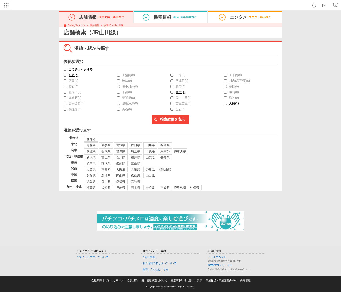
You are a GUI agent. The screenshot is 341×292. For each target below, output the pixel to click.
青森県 (91, 145)
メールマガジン (217, 256)
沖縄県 (194, 188)
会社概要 (96, 280)
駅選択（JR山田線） (115, 25)
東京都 (165, 151)
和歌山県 (165, 169)
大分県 (150, 188)
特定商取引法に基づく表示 (186, 280)
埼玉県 (135, 151)
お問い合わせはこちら (155, 269)
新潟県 (91, 157)
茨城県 (91, 151)
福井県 (135, 157)
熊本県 (135, 188)
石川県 (120, 157)
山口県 (150, 175)
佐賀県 (105, 188)
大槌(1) (234, 103)
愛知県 (120, 163)
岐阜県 (91, 163)
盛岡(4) (73, 75)
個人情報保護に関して (154, 280)
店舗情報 (94, 25)
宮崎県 (165, 188)
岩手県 (105, 145)
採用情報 (245, 280)
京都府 (105, 169)
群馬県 (120, 151)
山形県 (150, 145)
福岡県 (91, 188)
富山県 (105, 157)
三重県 (135, 163)
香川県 (105, 181)
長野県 (165, 157)
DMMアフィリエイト (220, 265)
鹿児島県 (180, 188)
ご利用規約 (148, 257)
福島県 (165, 145)
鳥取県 (91, 175)
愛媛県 (120, 181)
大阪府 (120, 169)
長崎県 (120, 188)
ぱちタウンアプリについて (92, 257)
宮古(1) (180, 92)
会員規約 (132, 280)
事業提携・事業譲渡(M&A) (221, 280)
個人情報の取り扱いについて (159, 263)
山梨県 (150, 157)
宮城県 (120, 145)
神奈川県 (180, 151)
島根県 (105, 175)
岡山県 (120, 175)
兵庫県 (135, 169)
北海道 (91, 139)
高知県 (135, 181)
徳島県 (91, 181)
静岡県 (105, 163)
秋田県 (135, 145)
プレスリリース (114, 280)
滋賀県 (91, 169)
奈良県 (150, 169)
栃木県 (105, 151)
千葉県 (150, 151)
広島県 (135, 175)
